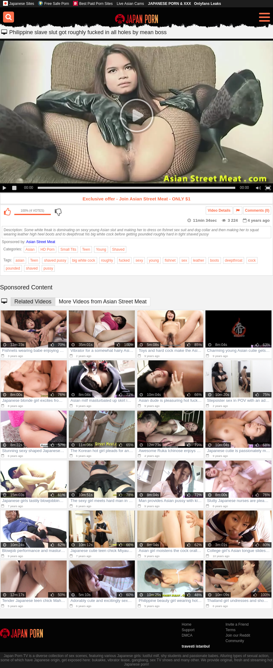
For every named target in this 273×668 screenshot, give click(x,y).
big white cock (83, 260)
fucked (124, 260)
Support (188, 630)
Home (186, 624)
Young (101, 249)
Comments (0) (257, 210)
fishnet (170, 260)
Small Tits (68, 249)
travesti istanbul (196, 646)
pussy (48, 268)
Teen (86, 249)
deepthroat (233, 260)
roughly (107, 260)
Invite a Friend (237, 624)
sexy (139, 260)
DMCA (187, 635)
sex (184, 260)
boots (214, 260)
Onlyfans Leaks (207, 4)
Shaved (118, 249)
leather (198, 260)
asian (20, 260)
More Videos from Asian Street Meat (103, 302)
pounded (13, 268)
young (154, 260)
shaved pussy (55, 260)
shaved (32, 268)
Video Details (219, 210)
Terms (231, 630)
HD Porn (47, 249)
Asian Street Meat (40, 242)
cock (252, 260)
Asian (30, 249)
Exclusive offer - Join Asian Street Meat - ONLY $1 (136, 198)
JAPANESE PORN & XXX (169, 4)
